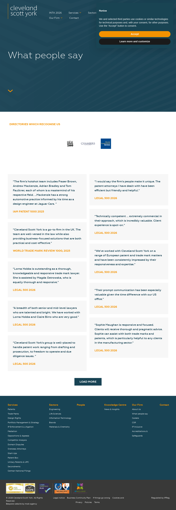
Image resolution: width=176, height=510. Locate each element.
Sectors (92, 12)
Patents (11, 409)
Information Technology (60, 418)
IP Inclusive (137, 427)
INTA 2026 (55, 12)
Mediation (12, 431)
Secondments (14, 466)
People (110, 12)
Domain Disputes (16, 444)
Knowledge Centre (132, 12)
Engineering (54, 409)
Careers (157, 12)
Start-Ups (12, 453)
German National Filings (19, 471)
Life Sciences (55, 414)
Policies (88, 502)
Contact (74, 18)
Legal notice (59, 498)
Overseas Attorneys (17, 449)
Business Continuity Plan (79, 498)
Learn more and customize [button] (134, 500)
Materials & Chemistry (59, 427)
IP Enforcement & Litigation (21, 427)
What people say (140, 414)
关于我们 (163, 5)
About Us (136, 409)
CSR (134, 422)
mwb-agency (31, 504)
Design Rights (14, 418)
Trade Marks (13, 414)
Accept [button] (135, 493)
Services (73, 12)
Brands (52, 422)
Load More (88, 381)
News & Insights (111, 409)
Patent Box (13, 458)
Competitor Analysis (17, 440)
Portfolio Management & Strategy (23, 422)
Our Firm (54, 18)
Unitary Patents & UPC (18, 462)
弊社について (144, 5)
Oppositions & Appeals (18, 436)
